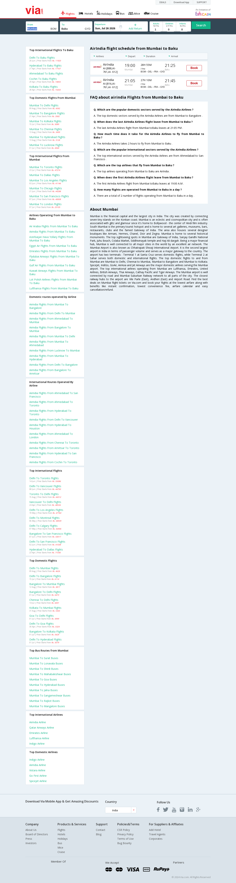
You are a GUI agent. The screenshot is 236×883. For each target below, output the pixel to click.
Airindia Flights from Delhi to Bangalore (53, 364)
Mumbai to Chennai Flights (45, 129)
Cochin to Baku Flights (43, 79)
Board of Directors (36, 834)
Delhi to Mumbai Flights (43, 568)
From (30, 24)
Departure (100, 24)
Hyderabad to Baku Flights (45, 65)
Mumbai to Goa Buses (43, 679)
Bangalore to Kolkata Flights (46, 631)
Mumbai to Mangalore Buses (47, 706)
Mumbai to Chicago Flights (45, 188)
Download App (181, 2)
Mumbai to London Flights (45, 204)
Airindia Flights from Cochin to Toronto (53, 462)
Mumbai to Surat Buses (43, 658)
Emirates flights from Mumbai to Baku (53, 251)
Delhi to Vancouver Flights (45, 486)
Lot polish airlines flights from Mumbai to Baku (53, 281)
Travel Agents (157, 834)
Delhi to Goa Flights (41, 623)
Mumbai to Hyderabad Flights (47, 137)
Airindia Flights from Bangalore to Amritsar (50, 371)
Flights (61, 830)
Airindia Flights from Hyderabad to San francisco (53, 455)
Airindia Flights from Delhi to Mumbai (52, 313)
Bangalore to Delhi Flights (45, 592)
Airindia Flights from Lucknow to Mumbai (54, 350)
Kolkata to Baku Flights (43, 86)
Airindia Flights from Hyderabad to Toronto (50, 412)
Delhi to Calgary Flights (43, 525)
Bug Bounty (124, 843)
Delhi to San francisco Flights (47, 541)
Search (201, 25)
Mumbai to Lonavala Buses (46, 663)
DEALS (162, 2)
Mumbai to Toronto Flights (45, 167)
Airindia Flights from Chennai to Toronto (54, 442)
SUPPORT (202, 2)
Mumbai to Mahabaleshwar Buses (50, 674)
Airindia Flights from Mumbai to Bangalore (48, 306)
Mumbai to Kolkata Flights (45, 121)
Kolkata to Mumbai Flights (45, 607)
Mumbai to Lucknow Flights (46, 145)
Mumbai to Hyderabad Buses (47, 685)
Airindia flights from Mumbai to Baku (52, 231)
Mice (60, 847)
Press (28, 838)
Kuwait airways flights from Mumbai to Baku (53, 272)
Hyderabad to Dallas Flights (46, 549)
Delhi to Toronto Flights (44, 478)
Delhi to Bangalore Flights (45, 576)
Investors (31, 843)
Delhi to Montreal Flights (44, 518)
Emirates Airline (38, 733)
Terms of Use (125, 838)
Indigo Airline (37, 743)
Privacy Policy (125, 834)
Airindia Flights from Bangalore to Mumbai (50, 329)
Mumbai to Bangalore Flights (47, 113)
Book (194, 67)
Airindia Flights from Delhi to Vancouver (53, 419)
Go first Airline (38, 775)
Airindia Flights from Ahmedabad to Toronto (51, 403)
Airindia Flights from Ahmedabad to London (51, 435)
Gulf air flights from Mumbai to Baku (52, 265)
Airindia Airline (37, 722)
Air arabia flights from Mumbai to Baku (53, 226)
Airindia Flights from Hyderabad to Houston (50, 426)
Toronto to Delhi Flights (44, 494)
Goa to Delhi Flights (41, 615)
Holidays (63, 838)
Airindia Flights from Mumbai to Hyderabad (48, 357)
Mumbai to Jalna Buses (43, 690)
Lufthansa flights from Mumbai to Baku (53, 288)
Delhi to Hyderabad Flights (45, 639)
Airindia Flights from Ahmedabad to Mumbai (51, 320)
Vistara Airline (37, 770)
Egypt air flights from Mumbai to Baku (53, 246)
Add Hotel (155, 830)
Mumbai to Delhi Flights (43, 105)
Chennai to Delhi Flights (43, 600)
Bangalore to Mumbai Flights (47, 584)
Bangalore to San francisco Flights (50, 533)
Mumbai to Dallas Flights (44, 175)
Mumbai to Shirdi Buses (43, 668)
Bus (60, 843)
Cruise (61, 852)
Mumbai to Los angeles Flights (48, 180)
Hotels (61, 834)
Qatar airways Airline (41, 727)
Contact (100, 830)
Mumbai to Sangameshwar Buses (49, 695)
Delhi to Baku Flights (42, 57)
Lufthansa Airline (39, 738)
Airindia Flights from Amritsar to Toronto (54, 448)
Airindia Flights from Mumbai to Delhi (52, 336)
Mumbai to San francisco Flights (49, 196)
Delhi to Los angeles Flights (46, 510)
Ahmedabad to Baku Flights (46, 73)
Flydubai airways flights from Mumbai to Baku (54, 258)
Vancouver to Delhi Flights (45, 502)
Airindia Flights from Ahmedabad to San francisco (53, 394)
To (63, 24)
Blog (98, 834)
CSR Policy (123, 830)
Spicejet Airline (38, 781)
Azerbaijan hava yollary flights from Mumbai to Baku (51, 238)
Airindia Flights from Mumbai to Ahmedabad (48, 343)
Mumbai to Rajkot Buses (44, 701)
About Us (31, 830)
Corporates (155, 838)
